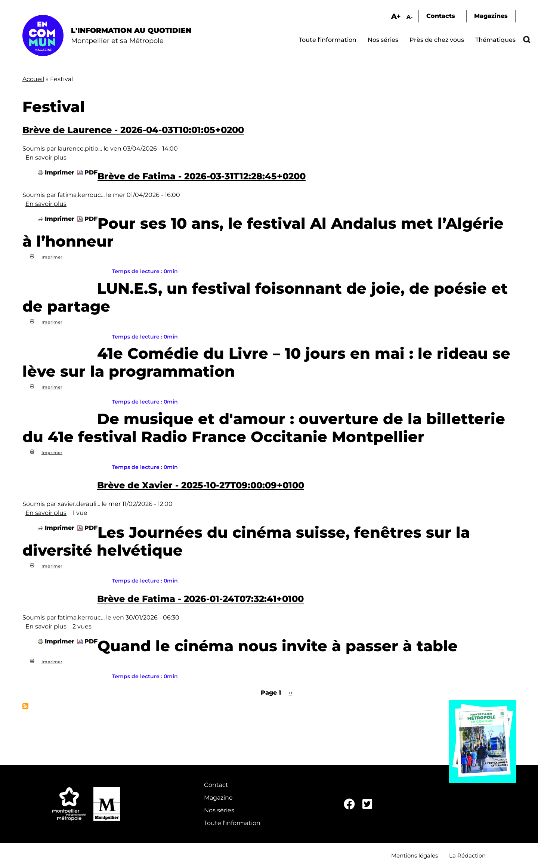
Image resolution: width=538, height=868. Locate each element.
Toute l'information (327, 39)
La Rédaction (467, 855)
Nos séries (383, 39)
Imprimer (59, 172)
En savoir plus (46, 157)
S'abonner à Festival (25, 706)
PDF (91, 172)
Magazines (491, 15)
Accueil (33, 79)
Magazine (218, 797)
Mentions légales (414, 855)
